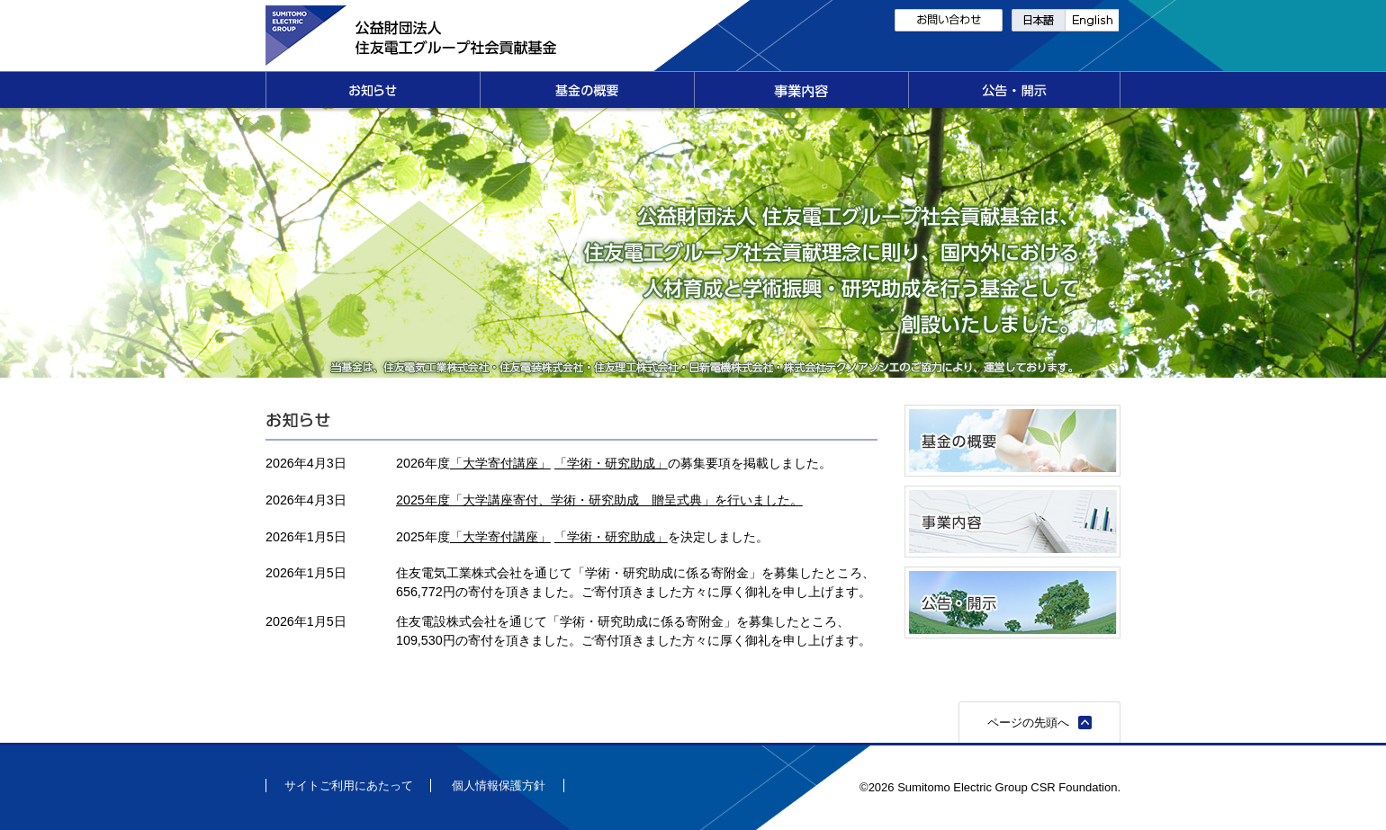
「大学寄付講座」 (500, 463)
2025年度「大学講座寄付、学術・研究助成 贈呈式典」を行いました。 (599, 500)
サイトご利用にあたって (348, 785)
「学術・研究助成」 (611, 463)
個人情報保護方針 (498, 785)
